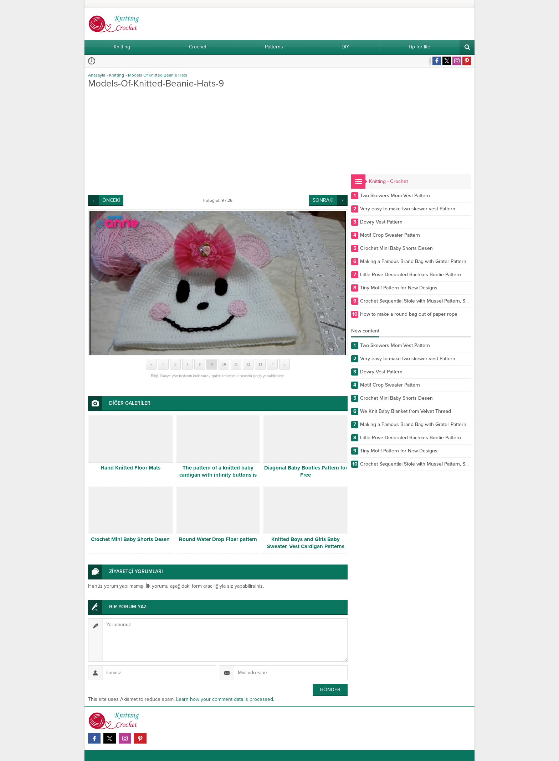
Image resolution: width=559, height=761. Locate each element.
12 (248, 364)
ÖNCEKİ (111, 200)
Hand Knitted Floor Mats (130, 468)
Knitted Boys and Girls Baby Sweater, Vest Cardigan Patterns (305, 543)
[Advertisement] (218, 141)
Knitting (116, 75)
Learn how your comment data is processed (224, 699)
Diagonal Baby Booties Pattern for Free (305, 471)
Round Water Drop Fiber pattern (218, 539)
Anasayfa (96, 75)
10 (224, 364)
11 (236, 364)
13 (260, 364)
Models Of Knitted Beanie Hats (157, 75)
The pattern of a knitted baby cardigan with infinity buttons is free (218, 475)
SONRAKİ (323, 200)
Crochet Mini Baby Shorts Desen (130, 539)
